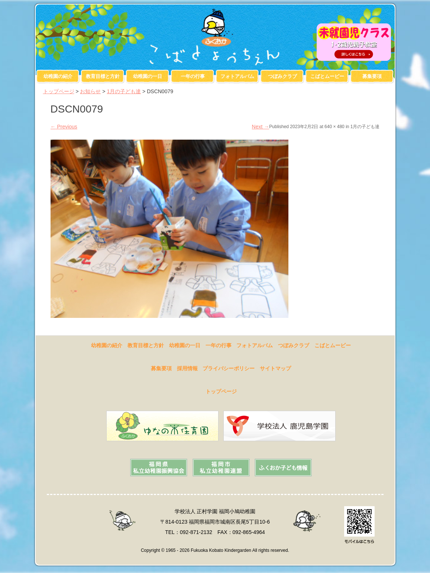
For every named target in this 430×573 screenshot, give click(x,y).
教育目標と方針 (103, 76)
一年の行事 (193, 76)
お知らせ (90, 91)
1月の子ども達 (124, 91)
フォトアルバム (237, 76)
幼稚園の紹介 (57, 76)
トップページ (58, 91)
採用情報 (187, 368)
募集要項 (372, 76)
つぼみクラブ (282, 76)
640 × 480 (334, 126)
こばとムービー (327, 76)
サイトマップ (275, 368)
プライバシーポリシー (229, 368)
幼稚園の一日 (147, 76)
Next (260, 127)
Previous (64, 127)
